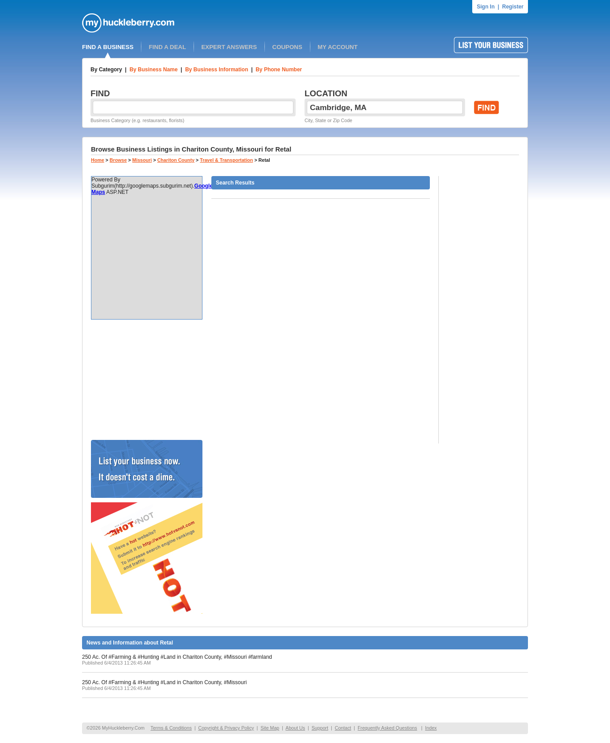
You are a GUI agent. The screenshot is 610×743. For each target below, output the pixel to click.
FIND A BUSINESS (107, 47)
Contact (343, 728)
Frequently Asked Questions (387, 728)
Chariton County (175, 160)
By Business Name (153, 69)
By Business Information (216, 69)
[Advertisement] (146, 379)
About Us (295, 728)
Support (320, 728)
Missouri (142, 160)
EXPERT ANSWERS (229, 47)
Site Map (269, 728)
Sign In (486, 7)
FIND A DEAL (167, 47)
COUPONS (287, 47)
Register (512, 7)
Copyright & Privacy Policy (226, 728)
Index (431, 728)
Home (97, 160)
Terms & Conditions (171, 728)
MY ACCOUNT (337, 47)
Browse (118, 160)
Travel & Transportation (226, 160)
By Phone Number (279, 69)
